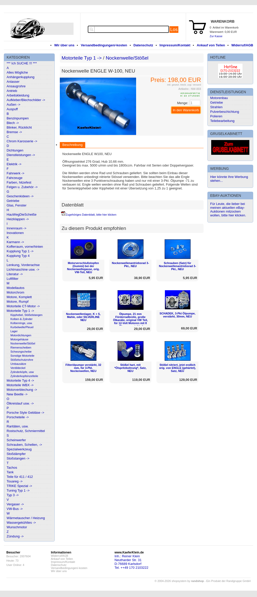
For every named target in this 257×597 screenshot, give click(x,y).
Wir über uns (64, 45)
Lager (14, 331)
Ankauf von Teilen (211, 45)
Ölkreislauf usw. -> (20, 403)
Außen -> (13, 104)
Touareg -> (15, 481)
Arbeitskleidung (18, 95)
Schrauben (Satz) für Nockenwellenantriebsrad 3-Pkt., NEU (177, 266)
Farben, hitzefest (19, 182)
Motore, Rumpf (17, 301)
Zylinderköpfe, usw (22, 371)
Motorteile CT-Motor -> (23, 306)
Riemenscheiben (20, 347)
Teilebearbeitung (222, 121)
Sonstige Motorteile (22, 355)
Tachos (12, 467)
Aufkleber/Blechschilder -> (26, 100)
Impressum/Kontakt (175, 45)
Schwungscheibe (21, 351)
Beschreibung (72, 145)
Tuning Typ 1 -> (18, 490)
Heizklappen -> (18, 219)
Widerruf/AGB (242, 45)
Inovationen (15, 233)
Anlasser (13, 82)
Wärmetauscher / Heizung (26, 518)
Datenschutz (143, 45)
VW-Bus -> (15, 509)
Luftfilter (12, 279)
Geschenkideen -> (20, 196)
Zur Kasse (216, 36)
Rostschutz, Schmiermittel (26, 431)
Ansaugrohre (16, 86)
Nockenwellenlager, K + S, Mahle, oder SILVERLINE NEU (83, 317)
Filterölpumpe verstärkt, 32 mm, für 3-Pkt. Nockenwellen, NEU (83, 367)
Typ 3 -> (13, 495)
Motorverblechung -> (22, 390)
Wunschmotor (17, 527)
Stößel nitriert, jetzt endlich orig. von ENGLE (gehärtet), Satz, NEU (177, 367)
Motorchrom (15, 292)
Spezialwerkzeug (19, 449)
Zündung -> (15, 536)
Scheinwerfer (16, 440)
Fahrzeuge (14, 178)
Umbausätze (18, 363)
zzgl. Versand (194, 85)
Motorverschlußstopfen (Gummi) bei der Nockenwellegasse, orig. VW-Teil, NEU (83, 267)
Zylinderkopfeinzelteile (24, 376)
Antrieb (12, 91)
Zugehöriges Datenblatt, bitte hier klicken (91, 214)
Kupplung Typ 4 (18, 256)
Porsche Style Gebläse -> (25, 412)
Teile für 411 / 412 (20, 477)
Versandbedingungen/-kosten (104, 45)
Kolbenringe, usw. (21, 323)
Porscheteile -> (18, 417)
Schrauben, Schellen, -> (24, 445)
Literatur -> (15, 274)
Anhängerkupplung (20, 77)
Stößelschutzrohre (21, 359)
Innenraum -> (16, 228)
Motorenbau (219, 98)
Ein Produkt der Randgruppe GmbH (228, 580)
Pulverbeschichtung (224, 112)
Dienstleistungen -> (21, 155)
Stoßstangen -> (18, 458)
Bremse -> (14, 132)
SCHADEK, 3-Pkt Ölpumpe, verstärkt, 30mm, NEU (177, 315)
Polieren (216, 116)
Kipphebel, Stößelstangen (26, 314)
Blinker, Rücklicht (19, 127)
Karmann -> (15, 242)
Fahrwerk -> (15, 173)
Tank (10, 472)
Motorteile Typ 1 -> (20, 311)
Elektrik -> (14, 164)
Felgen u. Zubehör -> (22, 187)
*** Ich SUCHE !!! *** (22, 63)
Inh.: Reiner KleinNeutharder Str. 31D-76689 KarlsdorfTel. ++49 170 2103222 (131, 562)
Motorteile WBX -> (20, 385)
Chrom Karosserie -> (22, 141)
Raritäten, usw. (17, 426)
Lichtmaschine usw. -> (23, 269)
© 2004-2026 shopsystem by (179, 580)
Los (174, 29)
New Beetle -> (17, 394)
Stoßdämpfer (16, 454)
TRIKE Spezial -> (19, 486)
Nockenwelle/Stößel (22, 343)
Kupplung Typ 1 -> (20, 251)
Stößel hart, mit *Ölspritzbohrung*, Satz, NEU (131, 367)
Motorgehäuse (19, 339)
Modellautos (15, 288)
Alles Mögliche (17, 72)
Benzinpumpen (18, 118)
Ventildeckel (17, 367)
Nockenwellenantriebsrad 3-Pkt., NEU (130, 264)
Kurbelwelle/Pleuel (22, 327)
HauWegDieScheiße (22, 214)
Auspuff (12, 109)
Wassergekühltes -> (21, 522)
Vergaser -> (15, 504)
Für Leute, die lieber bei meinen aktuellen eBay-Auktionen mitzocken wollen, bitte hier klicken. (228, 209)
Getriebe (13, 201)
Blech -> (13, 123)
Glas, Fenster (16, 205)
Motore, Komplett (19, 297)
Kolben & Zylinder (21, 319)
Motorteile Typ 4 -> (20, 380)
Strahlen (216, 107)
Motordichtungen (20, 335)
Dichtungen (15, 150)
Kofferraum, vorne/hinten (25, 246)
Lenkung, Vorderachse (23, 265)
